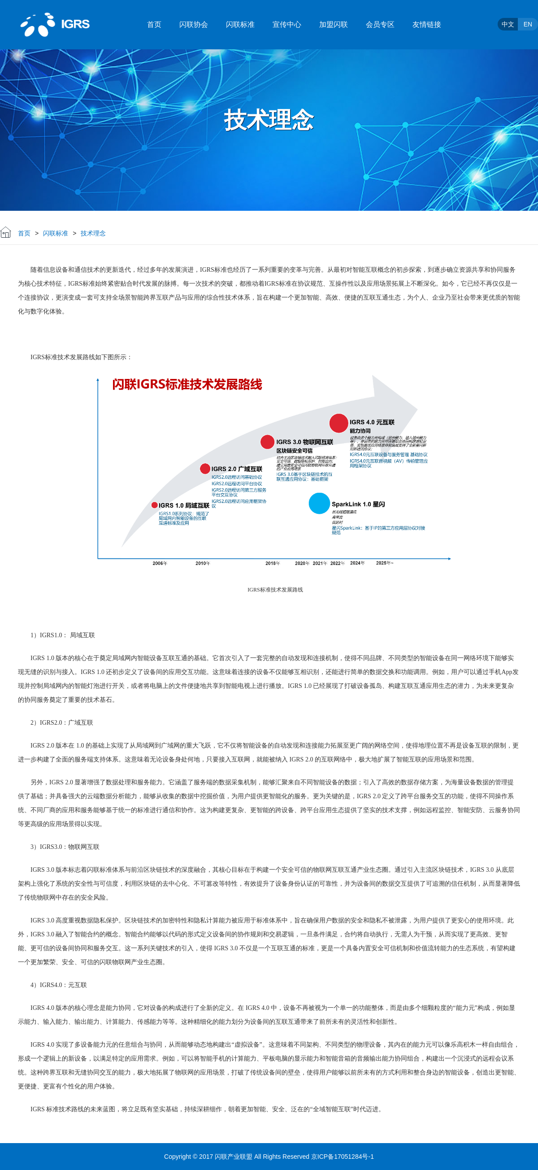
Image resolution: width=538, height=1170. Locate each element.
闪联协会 (193, 24)
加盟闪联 (333, 24)
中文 (508, 24)
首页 (154, 24)
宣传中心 (287, 24)
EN (528, 24)
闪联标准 (240, 24)
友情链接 (426, 24)
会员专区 (380, 24)
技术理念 (93, 233)
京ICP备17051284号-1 (342, 1156)
